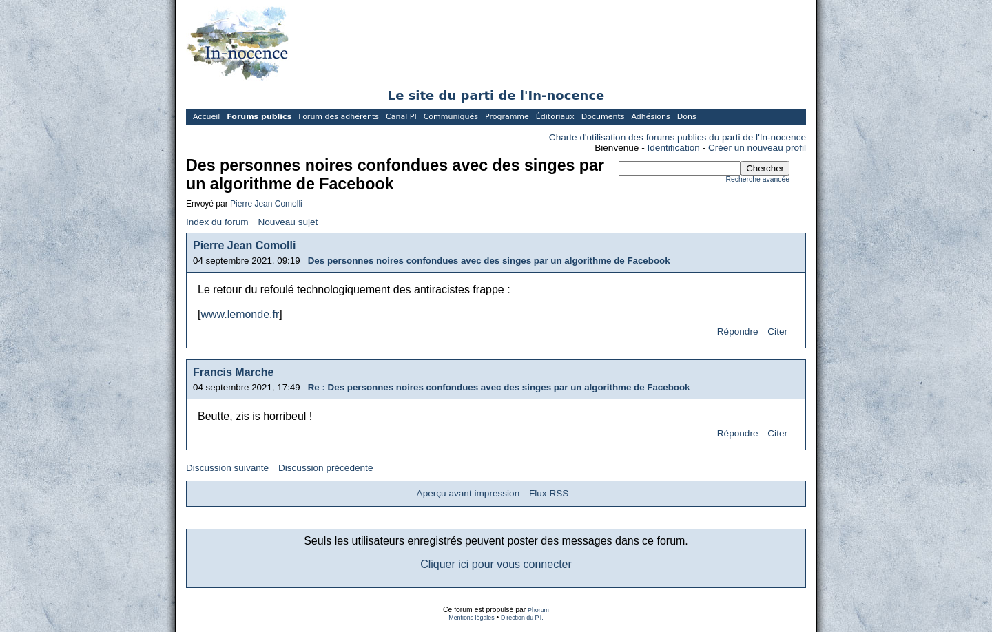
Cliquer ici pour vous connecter (496, 564)
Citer (777, 331)
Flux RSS (548, 493)
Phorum (538, 610)
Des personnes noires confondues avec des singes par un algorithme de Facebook (489, 260)
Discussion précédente (325, 468)
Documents (603, 116)
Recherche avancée (757, 179)
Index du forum (217, 222)
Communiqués (451, 116)
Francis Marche (233, 372)
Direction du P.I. (522, 617)
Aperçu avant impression (468, 493)
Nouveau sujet (288, 222)
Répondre (737, 331)
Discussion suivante (227, 468)
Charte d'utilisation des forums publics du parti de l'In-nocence (677, 137)
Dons (686, 116)
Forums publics (259, 116)
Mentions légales (471, 617)
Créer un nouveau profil (757, 148)
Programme (507, 116)
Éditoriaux (555, 116)
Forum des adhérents (338, 116)
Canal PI (401, 116)
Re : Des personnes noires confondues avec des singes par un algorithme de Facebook (499, 387)
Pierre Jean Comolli (266, 204)
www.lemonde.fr (239, 314)
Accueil (206, 116)
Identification (674, 148)
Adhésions (650, 116)
